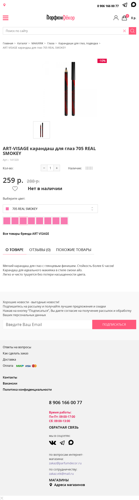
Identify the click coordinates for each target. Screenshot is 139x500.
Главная (8, 43)
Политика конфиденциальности (27, 389)
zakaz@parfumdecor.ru (65, 463)
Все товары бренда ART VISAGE (26, 234)
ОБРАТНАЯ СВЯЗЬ (64, 427)
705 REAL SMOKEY (21, 209)
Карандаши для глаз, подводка (78, 43)
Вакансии (10, 383)
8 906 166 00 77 (108, 6)
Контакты (10, 377)
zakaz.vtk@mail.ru (61, 474)
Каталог (22, 43)
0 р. (131, 17)
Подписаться (114, 324)
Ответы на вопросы (17, 347)
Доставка (9, 359)
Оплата (20, 366)
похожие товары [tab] (73, 249)
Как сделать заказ (15, 353)
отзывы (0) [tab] (39, 249)
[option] (69, 89)
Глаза (50, 43)
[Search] (132, 31)
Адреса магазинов (67, 484)
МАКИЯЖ (37, 43)
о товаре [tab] (15, 249)
